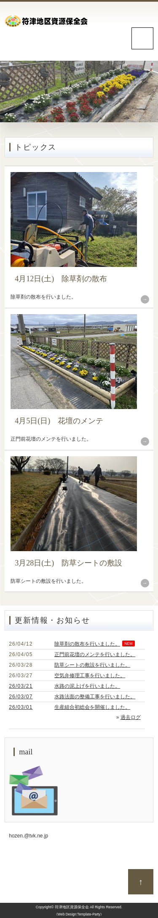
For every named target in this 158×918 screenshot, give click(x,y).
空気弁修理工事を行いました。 (89, 675)
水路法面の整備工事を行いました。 (94, 697)
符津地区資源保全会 (72, 907)
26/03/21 (20, 686)
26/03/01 (20, 707)
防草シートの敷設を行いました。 (92, 665)
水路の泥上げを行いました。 (87, 686)
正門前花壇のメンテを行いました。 (94, 654)
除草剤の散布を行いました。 (94, 644)
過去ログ (131, 717)
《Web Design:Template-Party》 (79, 914)
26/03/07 (20, 697)
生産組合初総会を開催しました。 (92, 707)
